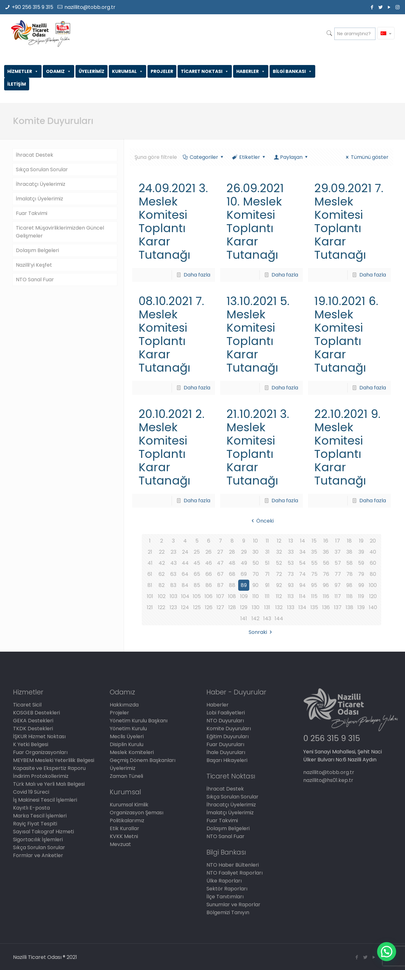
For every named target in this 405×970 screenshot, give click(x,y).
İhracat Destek (34, 155)
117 (338, 596)
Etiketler (249, 157)
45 (196, 563)
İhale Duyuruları (225, 752)
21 (150, 552)
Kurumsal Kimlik (129, 804)
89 (244, 585)
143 (267, 618)
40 (372, 552)
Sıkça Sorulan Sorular (42, 169)
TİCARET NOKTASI (205, 71)
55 (314, 563)
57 (338, 563)
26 (209, 552)
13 (291, 540)
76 (326, 574)
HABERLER (250, 71)
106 (208, 596)
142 (255, 618)
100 (373, 585)
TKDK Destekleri (33, 728)
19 (361, 540)
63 (173, 574)
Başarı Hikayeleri (226, 760)
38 (349, 552)
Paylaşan (291, 157)
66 (209, 574)
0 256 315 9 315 (331, 738)
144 (279, 618)
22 (162, 552)
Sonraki (261, 632)
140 (373, 607)
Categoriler (203, 157)
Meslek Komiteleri (132, 752)
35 (314, 552)
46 (208, 563)
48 (232, 563)
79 (361, 574)
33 (291, 552)
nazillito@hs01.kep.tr (328, 780)
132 (279, 607)
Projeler (119, 712)
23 (173, 552)
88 (232, 585)
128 (232, 607)
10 (255, 540)
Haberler (217, 704)
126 (208, 607)
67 (220, 574)
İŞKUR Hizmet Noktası (39, 736)
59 (361, 563)
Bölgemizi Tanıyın (227, 912)
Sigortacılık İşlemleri (38, 839)
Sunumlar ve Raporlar (233, 904)
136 (326, 607)
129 (243, 607)
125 (197, 607)
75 (314, 574)
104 (185, 596)
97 (338, 585)
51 (267, 563)
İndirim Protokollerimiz (41, 776)
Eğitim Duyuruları (227, 736)
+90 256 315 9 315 (32, 7)
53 (291, 563)
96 (326, 585)
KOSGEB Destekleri (36, 712)
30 (255, 552)
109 (244, 596)
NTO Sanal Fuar (35, 279)
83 (173, 585)
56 (326, 563)
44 (185, 563)
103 (173, 596)
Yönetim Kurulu (128, 728)
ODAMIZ (58, 71)
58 (349, 563)
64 (185, 574)
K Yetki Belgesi (30, 744)
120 (373, 596)
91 (267, 585)
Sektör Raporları (226, 888)
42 (162, 563)
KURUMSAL (127, 71)
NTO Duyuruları (225, 720)
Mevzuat (120, 844)
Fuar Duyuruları (225, 744)
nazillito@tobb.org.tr (89, 7)
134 (302, 607)
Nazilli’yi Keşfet (34, 265)
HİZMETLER (22, 71)
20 (373, 540)
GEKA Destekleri (33, 720)
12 (279, 540)
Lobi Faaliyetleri (225, 712)
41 (150, 563)
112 (279, 596)
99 (361, 585)
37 (338, 552)
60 (373, 563)
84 (185, 585)
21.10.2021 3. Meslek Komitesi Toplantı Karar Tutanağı (257, 447)
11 (267, 540)
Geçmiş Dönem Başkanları (142, 760)
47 (220, 563)
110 (255, 596)
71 (267, 574)
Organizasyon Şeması (136, 812)
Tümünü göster (366, 157)
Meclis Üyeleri (127, 736)
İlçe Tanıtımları (225, 896)
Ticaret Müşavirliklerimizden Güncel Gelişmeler (60, 231)
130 (255, 607)
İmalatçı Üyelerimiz (39, 198)
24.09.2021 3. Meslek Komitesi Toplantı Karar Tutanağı (173, 221)
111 (267, 596)
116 (326, 596)
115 (314, 596)
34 (302, 552)
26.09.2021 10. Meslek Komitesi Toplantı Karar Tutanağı (255, 221)
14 (302, 540)
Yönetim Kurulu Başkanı (138, 720)
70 (255, 574)
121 (150, 607)
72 (279, 574)
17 (337, 540)
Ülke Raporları (224, 880)
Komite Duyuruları (228, 728)
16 (325, 540)
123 (173, 607)
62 (162, 574)
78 (349, 574)
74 (302, 574)
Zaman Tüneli (126, 776)
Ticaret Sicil (27, 704)
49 (244, 563)
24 (185, 552)
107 (220, 596)
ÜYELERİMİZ (91, 71)
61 (149, 574)
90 (255, 585)
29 (244, 552)
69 (244, 574)
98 (349, 585)
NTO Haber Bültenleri (232, 865)
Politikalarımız (127, 820)
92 (279, 585)
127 (220, 607)
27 (220, 552)
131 (267, 607)
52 (279, 563)
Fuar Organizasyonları (40, 752)
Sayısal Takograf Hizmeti (43, 831)
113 (291, 596)
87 (220, 585)
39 (361, 552)
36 (326, 552)
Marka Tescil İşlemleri (40, 815)
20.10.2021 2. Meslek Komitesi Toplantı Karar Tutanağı (172, 447)
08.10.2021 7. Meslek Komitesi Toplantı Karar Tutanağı (171, 334)
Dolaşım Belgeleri (37, 250)
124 (185, 607)
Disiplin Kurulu (126, 744)
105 (197, 596)
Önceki (261, 520)
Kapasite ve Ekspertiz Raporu (49, 768)
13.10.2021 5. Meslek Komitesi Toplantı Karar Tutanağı (258, 334)
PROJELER (162, 71)
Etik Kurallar (124, 828)
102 (162, 596)
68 (232, 574)
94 (302, 585)
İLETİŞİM (16, 84)
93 (291, 585)
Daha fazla (197, 274)
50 (255, 563)
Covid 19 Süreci (31, 792)
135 (314, 607)
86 (209, 585)
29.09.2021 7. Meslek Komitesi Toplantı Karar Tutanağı (348, 221)
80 (373, 574)
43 (173, 563)
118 (349, 596)
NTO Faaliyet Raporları (234, 872)
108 (232, 596)
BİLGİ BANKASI (292, 71)
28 (232, 552)
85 (197, 585)
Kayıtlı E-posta (31, 807)
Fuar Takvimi (31, 213)
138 (349, 607)
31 (267, 552)
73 (291, 574)
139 (361, 607)
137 (338, 607)
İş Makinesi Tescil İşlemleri (45, 800)
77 (338, 574)
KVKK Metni (124, 836)
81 (149, 585)
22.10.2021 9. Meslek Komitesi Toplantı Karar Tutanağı (347, 447)
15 (314, 540)
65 (197, 574)
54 (302, 563)
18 (349, 540)
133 (290, 607)
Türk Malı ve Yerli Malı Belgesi (49, 784)
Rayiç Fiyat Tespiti (35, 823)
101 (150, 596)
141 (243, 618)
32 (279, 552)
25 (197, 552)
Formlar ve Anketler (38, 855)
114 (302, 596)
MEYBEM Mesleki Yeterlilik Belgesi (53, 760)
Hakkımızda (124, 704)
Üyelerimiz (122, 768)
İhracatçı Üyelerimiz (40, 184)
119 (361, 596)
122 (161, 607)
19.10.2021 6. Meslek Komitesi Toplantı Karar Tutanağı (346, 334)
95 (314, 585)
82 (162, 585)
